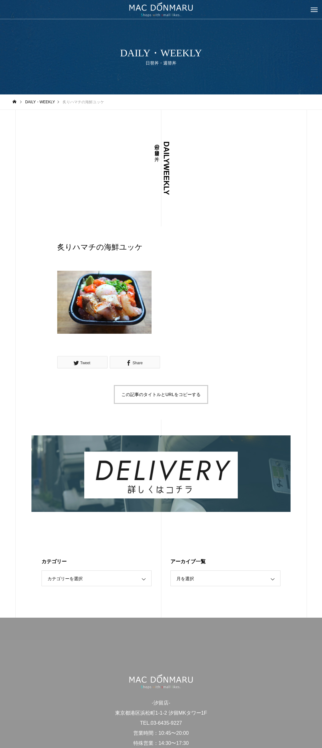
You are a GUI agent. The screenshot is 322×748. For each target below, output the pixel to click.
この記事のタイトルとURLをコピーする (161, 394)
